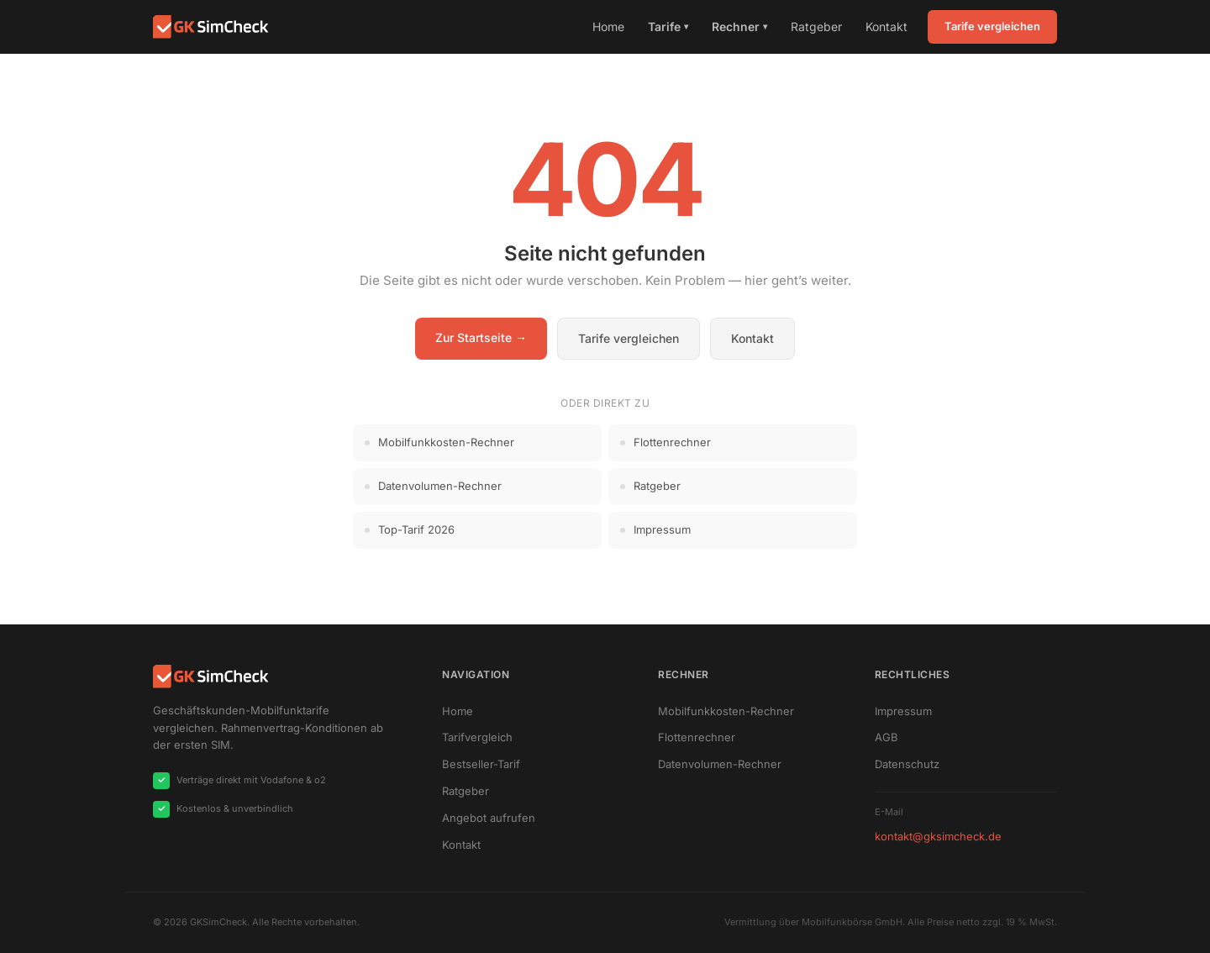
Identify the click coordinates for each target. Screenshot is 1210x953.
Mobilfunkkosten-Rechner (726, 711)
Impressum (903, 711)
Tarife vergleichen (992, 26)
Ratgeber (816, 26)
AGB (886, 737)
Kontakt (886, 26)
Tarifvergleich (477, 737)
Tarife (668, 26)
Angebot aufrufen (488, 817)
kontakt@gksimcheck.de (938, 836)
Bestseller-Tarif (481, 764)
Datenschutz (907, 764)
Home (608, 26)
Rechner (739, 26)
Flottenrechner (696, 737)
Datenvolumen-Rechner (719, 764)
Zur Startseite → (481, 337)
